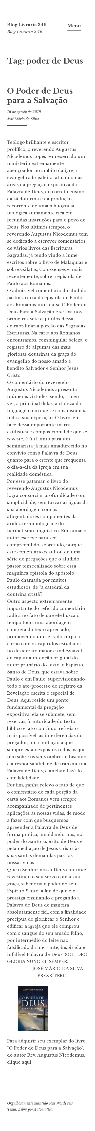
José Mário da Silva (23, 119)
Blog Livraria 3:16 (26, 24)
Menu (74, 25)
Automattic (43, 1109)
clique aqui (19, 1062)
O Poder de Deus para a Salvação (40, 96)
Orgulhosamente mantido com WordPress (40, 1103)
